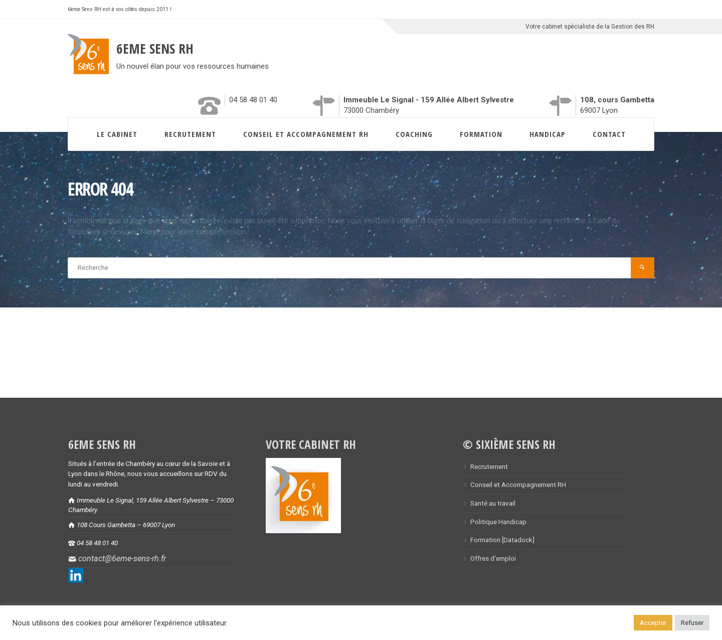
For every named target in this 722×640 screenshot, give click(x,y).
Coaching (414, 134)
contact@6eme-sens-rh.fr (122, 558)
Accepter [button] (653, 622)
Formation (481, 134)
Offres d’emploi (493, 558)
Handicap (547, 134)
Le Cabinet (117, 134)
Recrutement (190, 134)
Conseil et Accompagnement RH (306, 134)
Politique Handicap (498, 522)
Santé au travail (492, 503)
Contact (609, 134)
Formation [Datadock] (502, 540)
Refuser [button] (692, 622)
